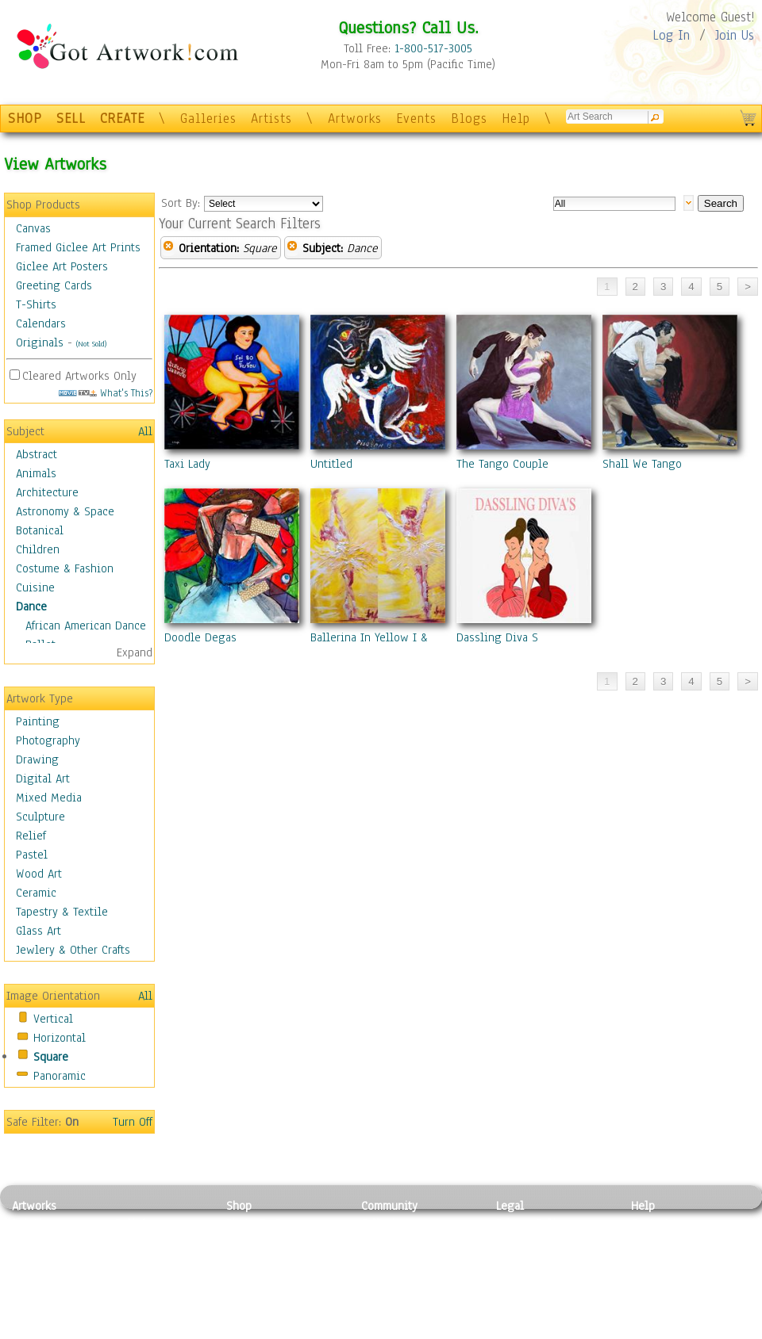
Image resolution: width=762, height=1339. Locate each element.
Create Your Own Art (277, 1330)
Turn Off (132, 1122)
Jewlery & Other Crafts (73, 950)
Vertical (53, 1019)
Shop (239, 1206)
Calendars (41, 323)
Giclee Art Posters (62, 266)
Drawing (37, 759)
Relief (31, 836)
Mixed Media (49, 797)
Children (38, 549)
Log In (671, 35)
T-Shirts (36, 304)
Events (416, 118)
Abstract (36, 454)
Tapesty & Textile (159, 1295)
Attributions (522, 1259)
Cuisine (35, 587)
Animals (36, 473)
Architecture (47, 492)
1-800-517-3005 (433, 48)
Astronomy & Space (65, 511)
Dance (31, 606)
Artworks (355, 118)
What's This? (105, 393)
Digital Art (43, 778)
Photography (48, 740)
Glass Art (38, 931)
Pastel (32, 855)
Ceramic (36, 893)
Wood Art (39, 874)
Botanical (40, 530)
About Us (654, 1259)
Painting (38, 721)
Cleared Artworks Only (79, 376)
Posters (245, 1259)
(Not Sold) (91, 344)
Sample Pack (663, 1241)
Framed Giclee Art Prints (78, 247)
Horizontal (59, 1038)
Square (50, 1057)
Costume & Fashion (65, 568)
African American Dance (85, 625)
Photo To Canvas (268, 1223)
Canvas (33, 228)
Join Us (734, 35)
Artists (271, 118)
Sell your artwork (405, 1295)
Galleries (208, 118)
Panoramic (59, 1076)
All (145, 431)
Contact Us (658, 1223)
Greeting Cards (54, 285)
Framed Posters (264, 1241)
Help (516, 118)
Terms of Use (529, 1241)
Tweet (646, 1330)
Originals (40, 342)
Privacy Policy (532, 1223)
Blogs (469, 118)
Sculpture (40, 816)
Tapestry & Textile (62, 912)
